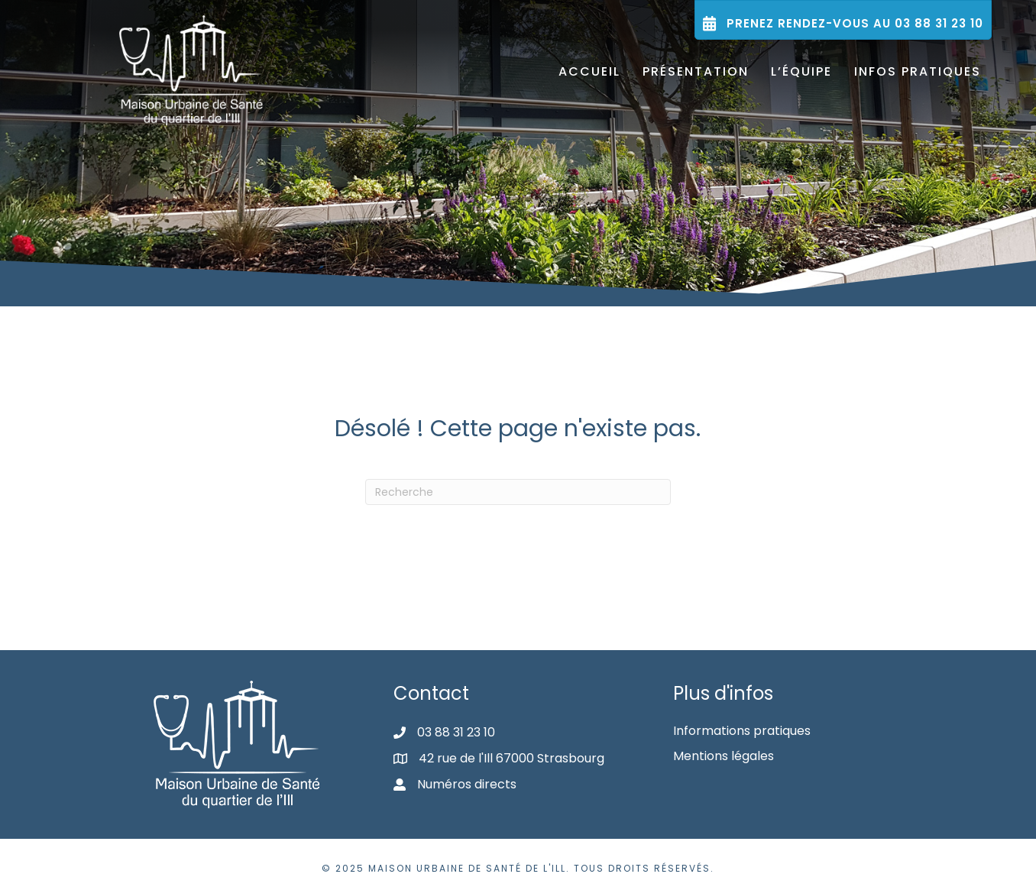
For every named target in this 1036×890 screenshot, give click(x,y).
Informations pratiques (742, 731)
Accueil (589, 71)
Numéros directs (466, 784)
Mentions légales (723, 756)
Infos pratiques (917, 71)
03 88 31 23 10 (456, 732)
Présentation (696, 71)
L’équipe (801, 71)
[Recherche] (518, 492)
